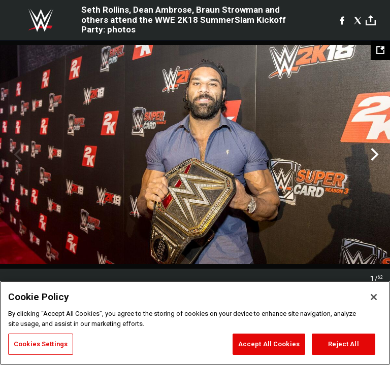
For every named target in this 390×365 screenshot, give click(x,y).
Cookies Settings (41, 344)
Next (373, 154)
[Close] (374, 297)
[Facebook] (342, 20)
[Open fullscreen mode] (380, 50)
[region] (195, 323)
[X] (358, 20)
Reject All (343, 344)
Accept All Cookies (269, 344)
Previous (16, 154)
